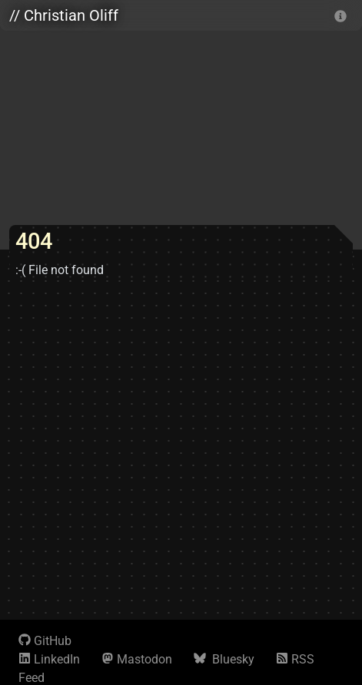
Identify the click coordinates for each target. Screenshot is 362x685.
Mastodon (136, 659)
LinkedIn (49, 659)
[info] (340, 15)
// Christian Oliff (63, 15)
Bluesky (224, 659)
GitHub (44, 641)
